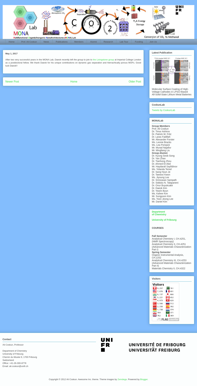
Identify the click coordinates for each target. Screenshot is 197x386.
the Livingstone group (103, 59)
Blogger (143, 379)
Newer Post (12, 81)
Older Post (135, 81)
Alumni (93, 41)
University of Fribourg (164, 219)
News (46, 41)
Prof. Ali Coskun (29, 41)
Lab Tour (124, 41)
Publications (62, 41)
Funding (139, 41)
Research (108, 41)
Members (78, 41)
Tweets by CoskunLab (163, 110)
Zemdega (122, 379)
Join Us (153, 41)
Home (12, 41)
